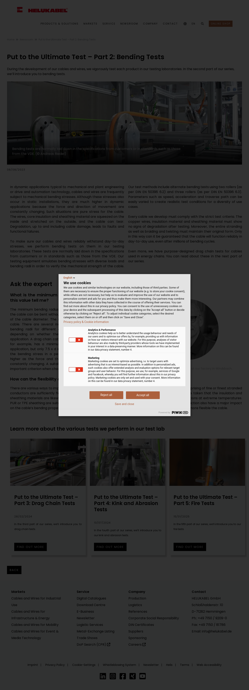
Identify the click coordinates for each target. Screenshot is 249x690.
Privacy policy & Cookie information (86, 322)
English (69, 277)
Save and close (124, 404)
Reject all (106, 395)
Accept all (142, 395)
